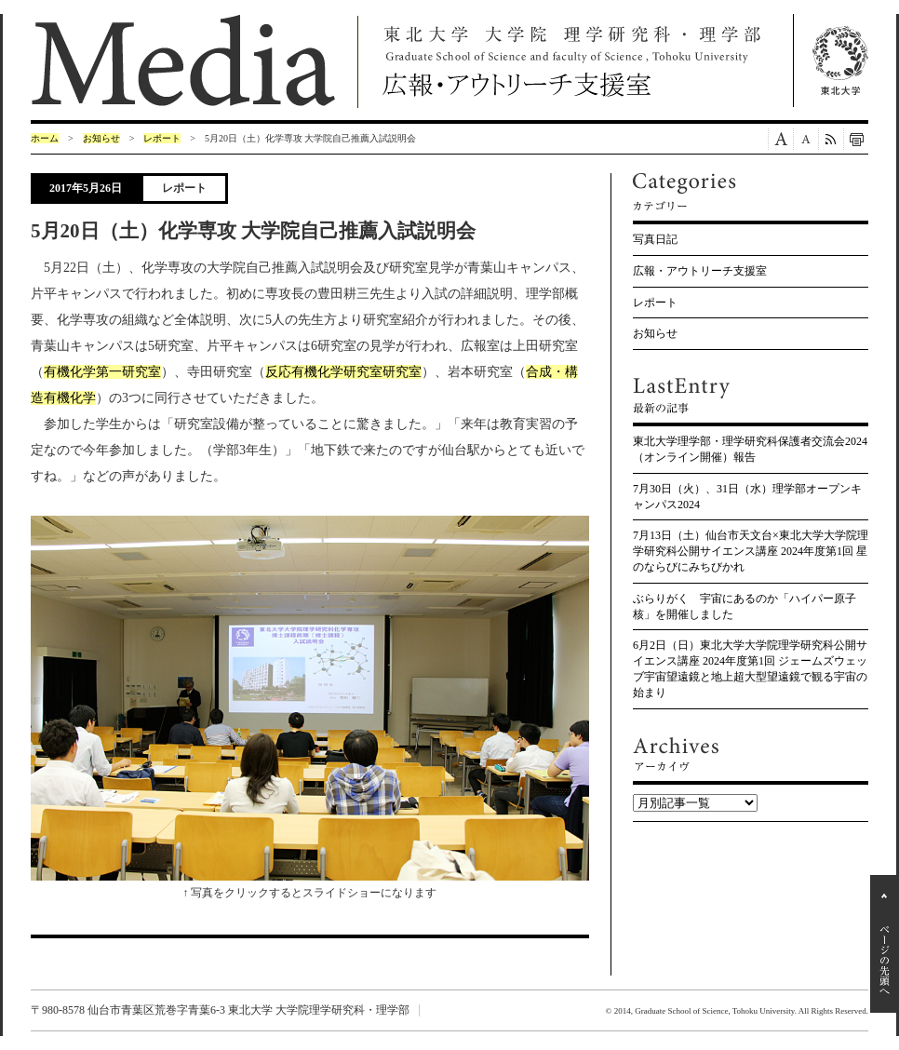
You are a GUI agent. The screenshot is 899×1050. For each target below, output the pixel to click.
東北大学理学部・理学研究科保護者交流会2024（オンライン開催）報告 (750, 449)
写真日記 (655, 239)
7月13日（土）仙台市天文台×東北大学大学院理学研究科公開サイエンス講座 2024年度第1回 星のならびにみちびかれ (750, 551)
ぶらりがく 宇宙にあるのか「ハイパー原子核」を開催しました (744, 606)
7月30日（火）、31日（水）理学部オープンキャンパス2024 (747, 496)
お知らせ (101, 138)
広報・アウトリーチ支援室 (700, 270)
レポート (162, 138)
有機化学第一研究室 (102, 372)
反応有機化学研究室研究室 (343, 372)
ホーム (45, 138)
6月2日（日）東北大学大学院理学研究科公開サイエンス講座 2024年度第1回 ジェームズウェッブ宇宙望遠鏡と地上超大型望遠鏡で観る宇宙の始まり (750, 668)
